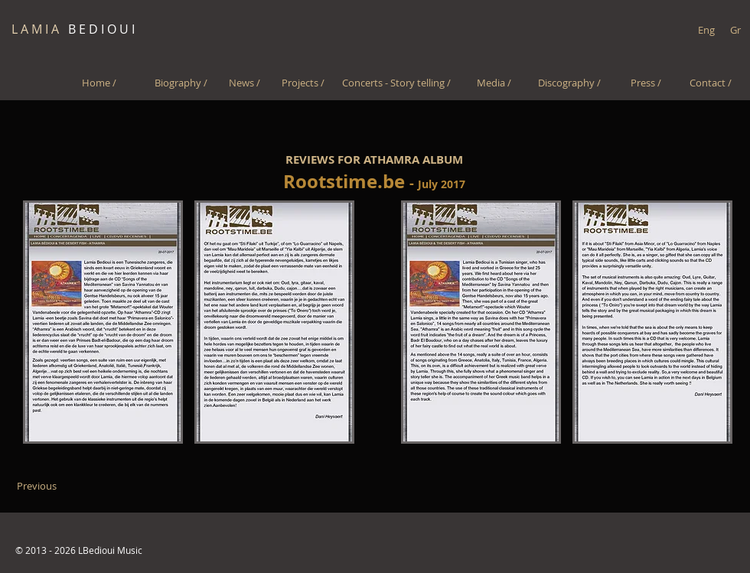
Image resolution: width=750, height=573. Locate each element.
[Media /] (494, 83)
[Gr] (735, 30)
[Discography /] (569, 83)
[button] (103, 322)
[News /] (244, 83)
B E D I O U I (73, 29)
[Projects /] (302, 83)
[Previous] (36, 485)
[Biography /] (181, 83)
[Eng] (706, 30)
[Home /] (99, 83)
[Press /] (645, 83)
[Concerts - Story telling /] (396, 83)
